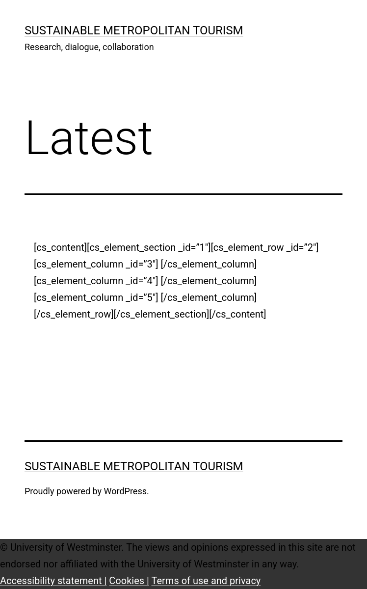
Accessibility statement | (53, 581)
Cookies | (129, 581)
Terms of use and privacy (206, 581)
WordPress (125, 491)
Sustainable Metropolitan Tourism (134, 30)
